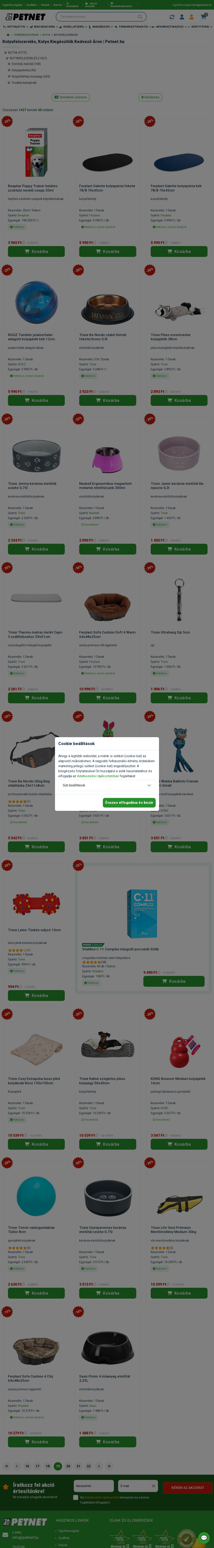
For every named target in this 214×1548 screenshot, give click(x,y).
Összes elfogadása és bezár (129, 803)
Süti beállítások (74, 785)
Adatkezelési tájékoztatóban (98, 776)
